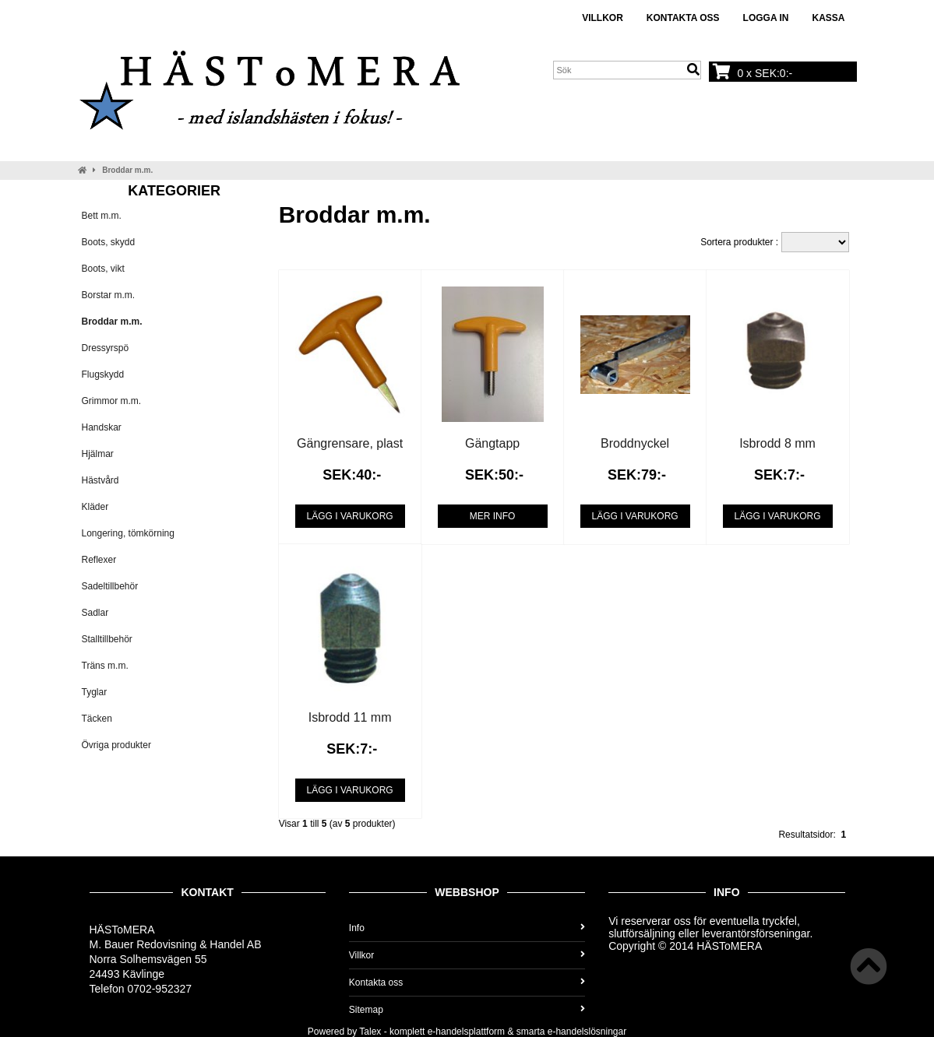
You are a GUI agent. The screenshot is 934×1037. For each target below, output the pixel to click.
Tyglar (94, 692)
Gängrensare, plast (350, 443)
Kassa (828, 17)
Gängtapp (492, 443)
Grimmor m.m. (112, 400)
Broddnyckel (635, 443)
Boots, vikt (103, 268)
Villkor (602, 17)
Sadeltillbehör (110, 586)
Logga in (766, 17)
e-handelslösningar (587, 1031)
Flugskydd (103, 374)
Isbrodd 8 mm (777, 443)
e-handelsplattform (466, 1031)
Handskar (102, 427)
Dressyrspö (105, 348)
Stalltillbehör (107, 639)
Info (467, 928)
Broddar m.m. (127, 170)
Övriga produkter (116, 745)
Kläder (95, 506)
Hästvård (100, 480)
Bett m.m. (102, 215)
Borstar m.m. (109, 295)
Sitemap (467, 1009)
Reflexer (99, 559)
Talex (370, 1031)
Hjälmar (98, 453)
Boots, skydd (109, 242)
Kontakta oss (683, 17)
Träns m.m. (105, 665)
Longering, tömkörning (128, 533)
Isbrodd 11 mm (350, 717)
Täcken (97, 718)
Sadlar (95, 612)
